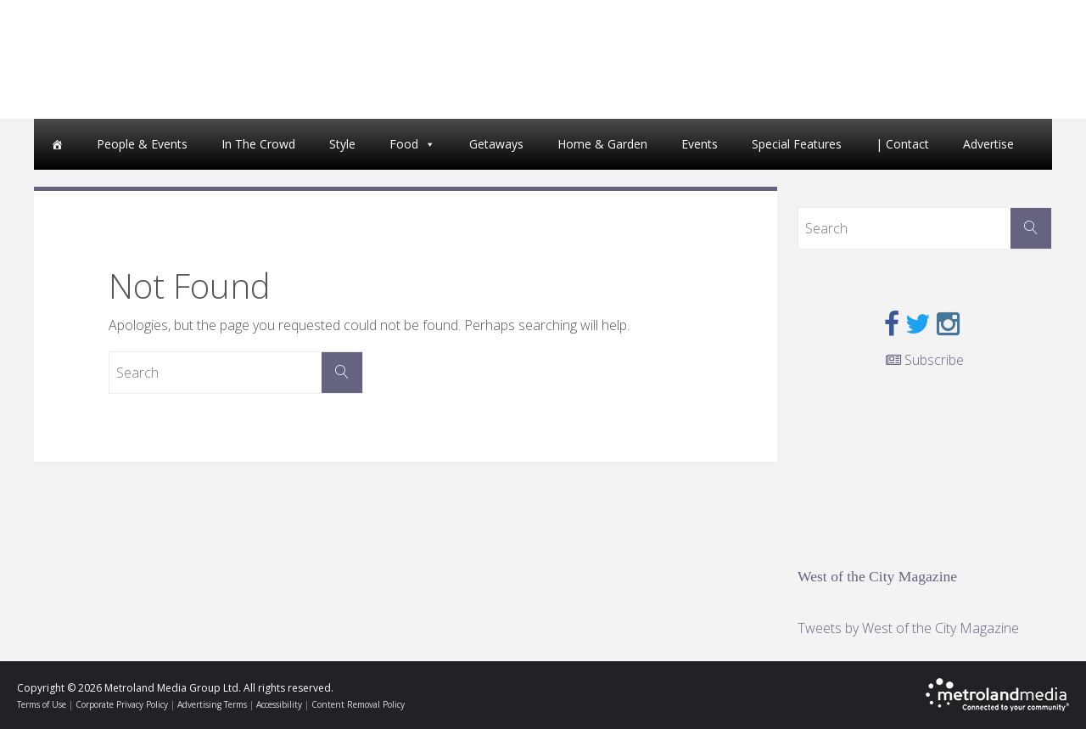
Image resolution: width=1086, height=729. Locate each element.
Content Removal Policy (358, 704)
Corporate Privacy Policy (122, 704)
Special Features (797, 144)
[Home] (57, 144)
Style (342, 144)
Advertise (988, 144)
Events (699, 144)
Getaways (496, 144)
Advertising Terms (212, 704)
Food (403, 144)
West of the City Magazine (877, 576)
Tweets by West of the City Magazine (908, 628)
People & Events (142, 144)
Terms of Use (41, 704)
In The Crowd (258, 144)
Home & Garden (602, 144)
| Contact (902, 144)
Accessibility (279, 704)
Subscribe (925, 359)
